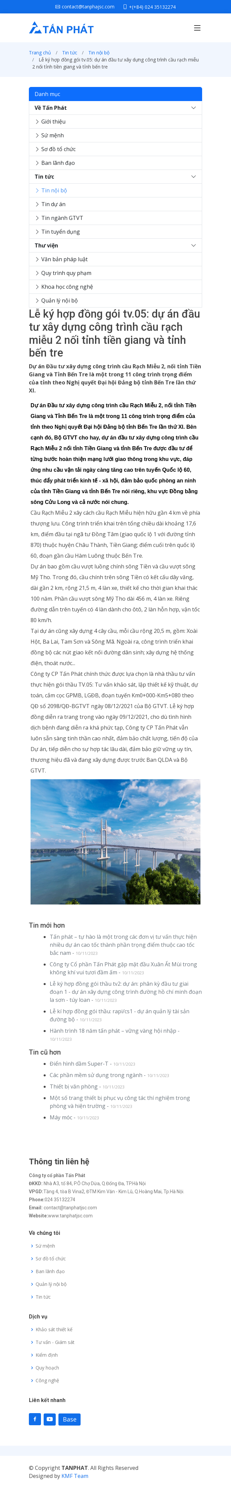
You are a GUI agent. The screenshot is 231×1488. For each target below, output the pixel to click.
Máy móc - (74, 1117)
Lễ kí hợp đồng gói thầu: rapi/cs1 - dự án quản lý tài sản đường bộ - (119, 1015)
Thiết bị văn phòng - (87, 1086)
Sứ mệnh (49, 135)
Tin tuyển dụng (57, 231)
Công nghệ (47, 1380)
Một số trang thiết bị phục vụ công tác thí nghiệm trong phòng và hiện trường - (120, 1102)
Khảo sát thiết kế (54, 1329)
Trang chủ (40, 52)
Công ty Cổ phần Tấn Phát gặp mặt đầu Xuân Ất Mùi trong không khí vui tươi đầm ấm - (123, 968)
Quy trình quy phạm (63, 273)
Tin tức (69, 52)
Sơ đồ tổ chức (55, 149)
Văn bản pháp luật (61, 259)
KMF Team (74, 1476)
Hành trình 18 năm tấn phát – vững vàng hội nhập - (115, 1034)
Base (70, 1419)
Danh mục (47, 94)
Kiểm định (47, 1355)
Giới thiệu (50, 121)
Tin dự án (50, 204)
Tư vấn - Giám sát (55, 1342)
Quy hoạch (47, 1367)
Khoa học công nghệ (64, 286)
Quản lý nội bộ (56, 300)
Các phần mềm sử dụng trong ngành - (109, 1075)
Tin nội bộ (98, 52)
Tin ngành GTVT (59, 218)
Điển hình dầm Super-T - (92, 1063)
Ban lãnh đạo (55, 163)
